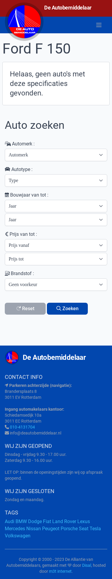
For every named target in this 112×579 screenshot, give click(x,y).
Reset (25, 308)
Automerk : (20, 144)
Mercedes (15, 528)
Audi (9, 521)
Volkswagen (17, 536)
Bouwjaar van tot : (26, 195)
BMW (21, 521)
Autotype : (19, 169)
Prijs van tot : (21, 234)
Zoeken (67, 308)
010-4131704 (22, 427)
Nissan (33, 528)
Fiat (47, 521)
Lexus (83, 521)
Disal (86, 565)
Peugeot (50, 528)
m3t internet (60, 571)
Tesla (95, 528)
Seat (83, 528)
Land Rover (64, 521)
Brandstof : (19, 273)
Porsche (69, 528)
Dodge (35, 521)
